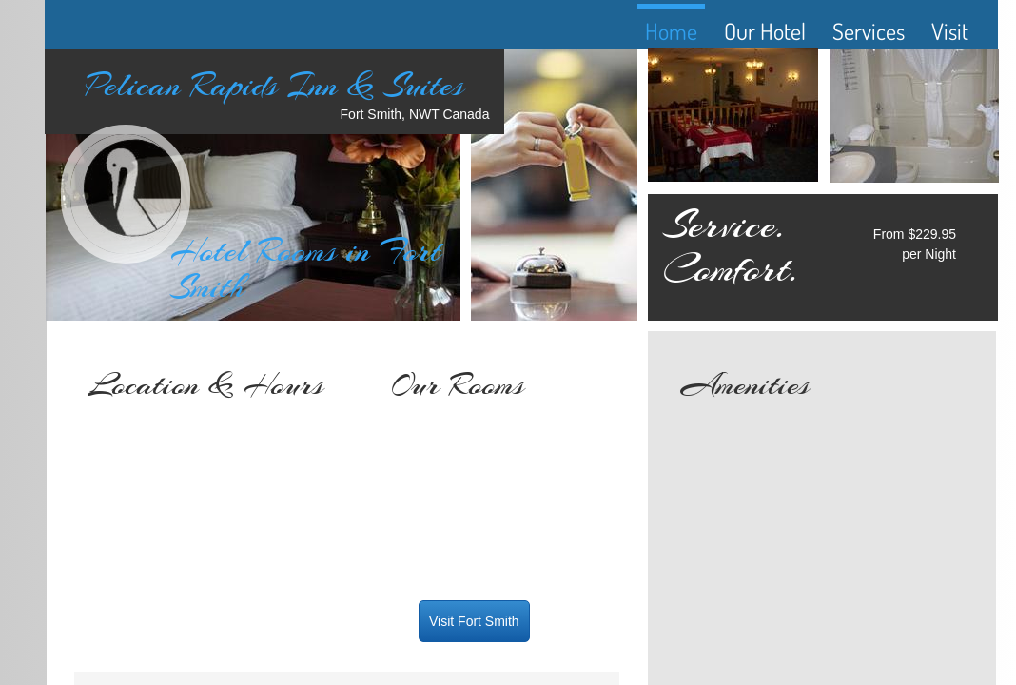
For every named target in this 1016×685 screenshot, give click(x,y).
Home (671, 31)
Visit (949, 31)
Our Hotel (765, 31)
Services (868, 31)
